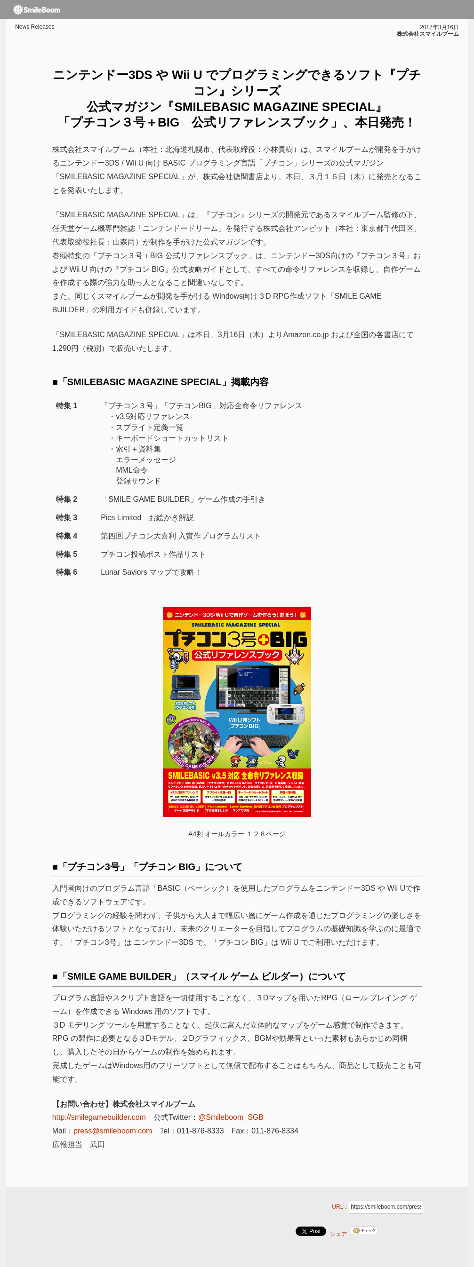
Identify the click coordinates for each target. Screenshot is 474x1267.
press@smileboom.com (112, 1131)
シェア (338, 1234)
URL (337, 1207)
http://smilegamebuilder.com (99, 1117)
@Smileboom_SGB (231, 1117)
